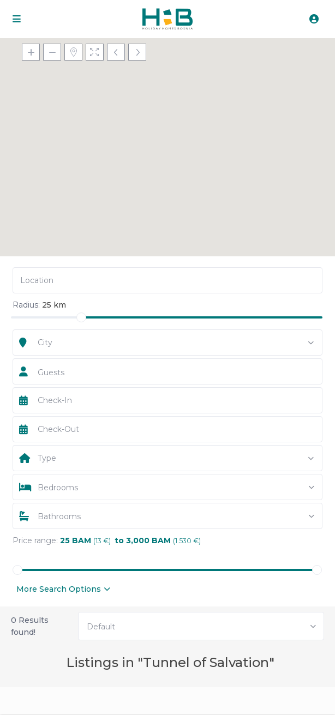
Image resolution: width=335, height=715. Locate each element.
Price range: (35, 540)
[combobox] (167, 343)
